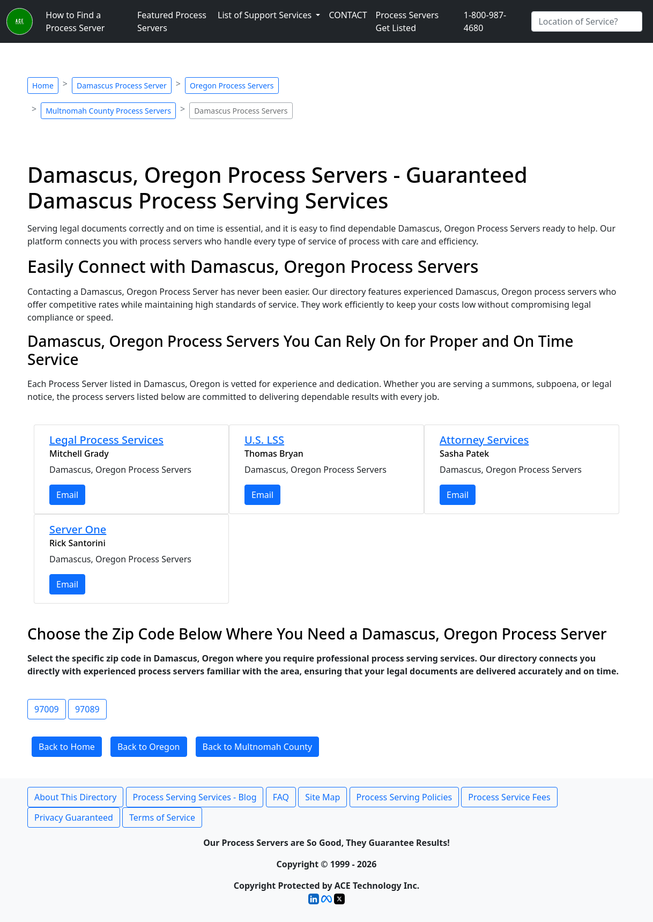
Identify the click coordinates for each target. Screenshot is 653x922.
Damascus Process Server (122, 85)
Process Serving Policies (404, 797)
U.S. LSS (264, 440)
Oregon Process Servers (232, 85)
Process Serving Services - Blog (195, 797)
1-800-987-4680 (485, 21)
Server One (77, 529)
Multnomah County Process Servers (108, 111)
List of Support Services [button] (266, 15)
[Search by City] (586, 21)
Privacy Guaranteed (73, 817)
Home (43, 85)
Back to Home (67, 747)
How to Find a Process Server (75, 21)
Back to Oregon (148, 747)
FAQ (281, 797)
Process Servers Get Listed (407, 21)
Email (67, 495)
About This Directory (75, 797)
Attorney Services (484, 440)
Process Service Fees (509, 797)
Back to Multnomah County (258, 747)
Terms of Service (162, 817)
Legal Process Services (106, 440)
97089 (87, 709)
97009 (46, 709)
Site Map (322, 797)
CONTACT (348, 15)
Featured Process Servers (171, 21)
